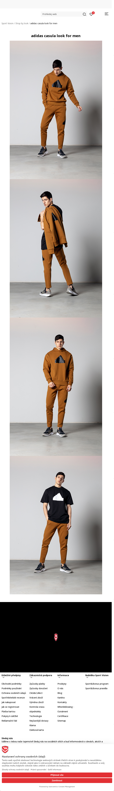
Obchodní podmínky (11, 683)
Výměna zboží (36, 702)
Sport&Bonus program (96, 683)
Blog (59, 693)
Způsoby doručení (38, 688)
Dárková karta (36, 729)
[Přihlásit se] (91, 14)
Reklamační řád (9, 720)
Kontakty (62, 702)
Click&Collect (36, 693)
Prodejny (61, 683)
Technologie (35, 716)
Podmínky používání (11, 688)
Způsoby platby (37, 683)
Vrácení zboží (36, 697)
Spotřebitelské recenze (13, 697)
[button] (64, 14)
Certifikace (62, 716)
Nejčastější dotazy (38, 720)
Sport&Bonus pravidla (96, 688)
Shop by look (21, 23)
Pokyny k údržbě (10, 716)
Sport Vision (7, 23)
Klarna (32, 725)
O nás (60, 688)
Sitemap (61, 720)
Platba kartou (8, 711)
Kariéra (61, 697)
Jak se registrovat (10, 706)
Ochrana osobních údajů (14, 693)
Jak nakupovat (9, 702)
